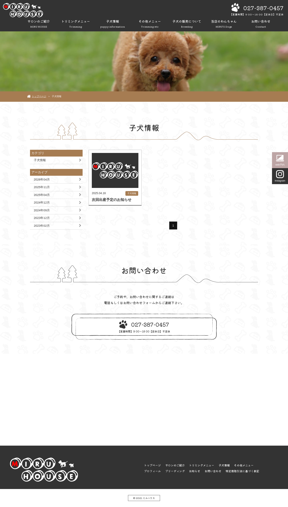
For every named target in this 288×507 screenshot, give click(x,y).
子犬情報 (40, 160)
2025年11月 (42, 187)
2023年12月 (42, 218)
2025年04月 (42, 195)
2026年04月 (42, 179)
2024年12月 (42, 202)
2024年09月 (42, 210)
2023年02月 (42, 225)
